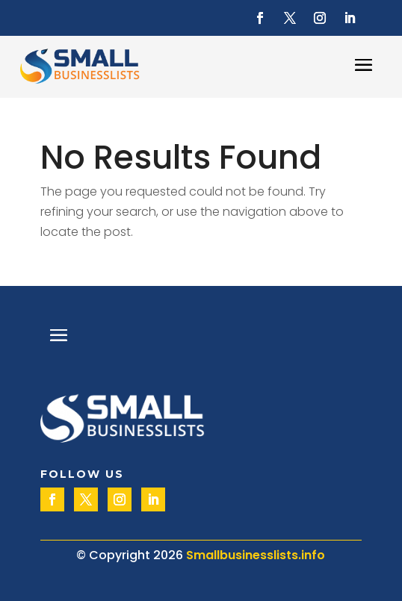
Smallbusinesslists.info (255, 555)
